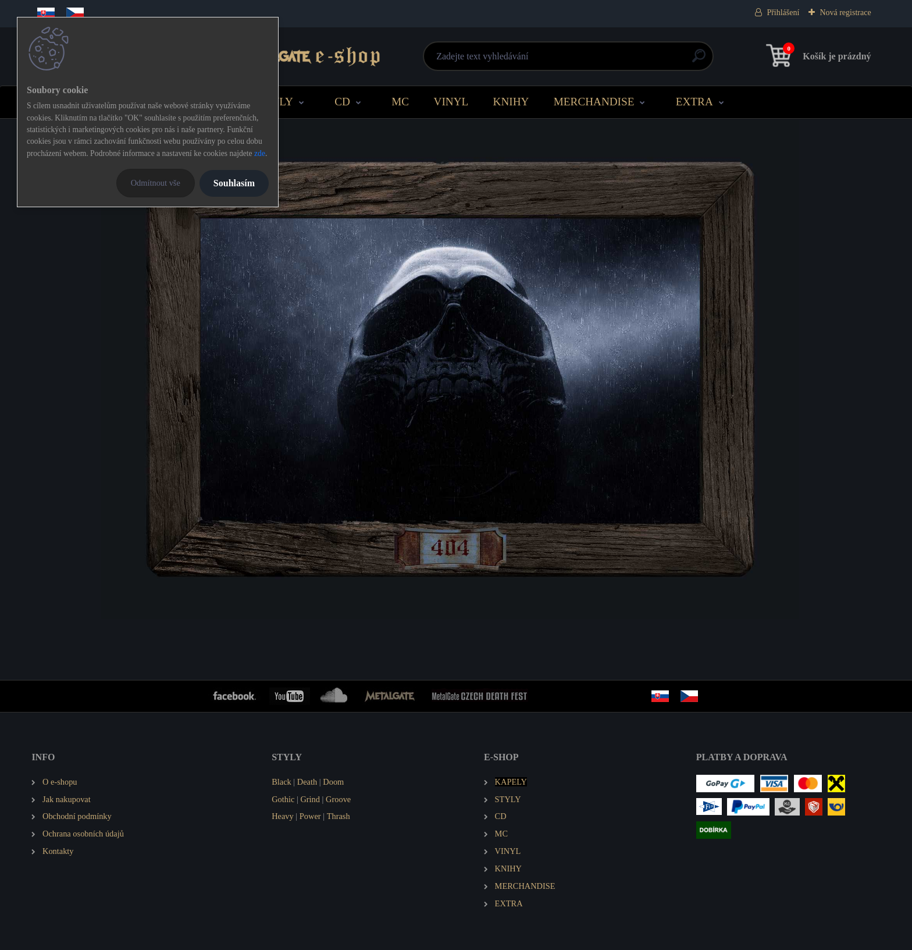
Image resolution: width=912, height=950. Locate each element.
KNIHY (511, 101)
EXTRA (694, 101)
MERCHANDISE (594, 101)
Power (310, 816)
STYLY (275, 101)
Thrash (338, 816)
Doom (333, 781)
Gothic (283, 799)
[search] (596, 60)
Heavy (283, 816)
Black (281, 781)
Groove (338, 799)
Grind (310, 799)
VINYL (451, 101)
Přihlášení (783, 12)
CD (342, 101)
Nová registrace (845, 12)
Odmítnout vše (155, 182)
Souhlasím (234, 183)
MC (400, 101)
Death (307, 781)
